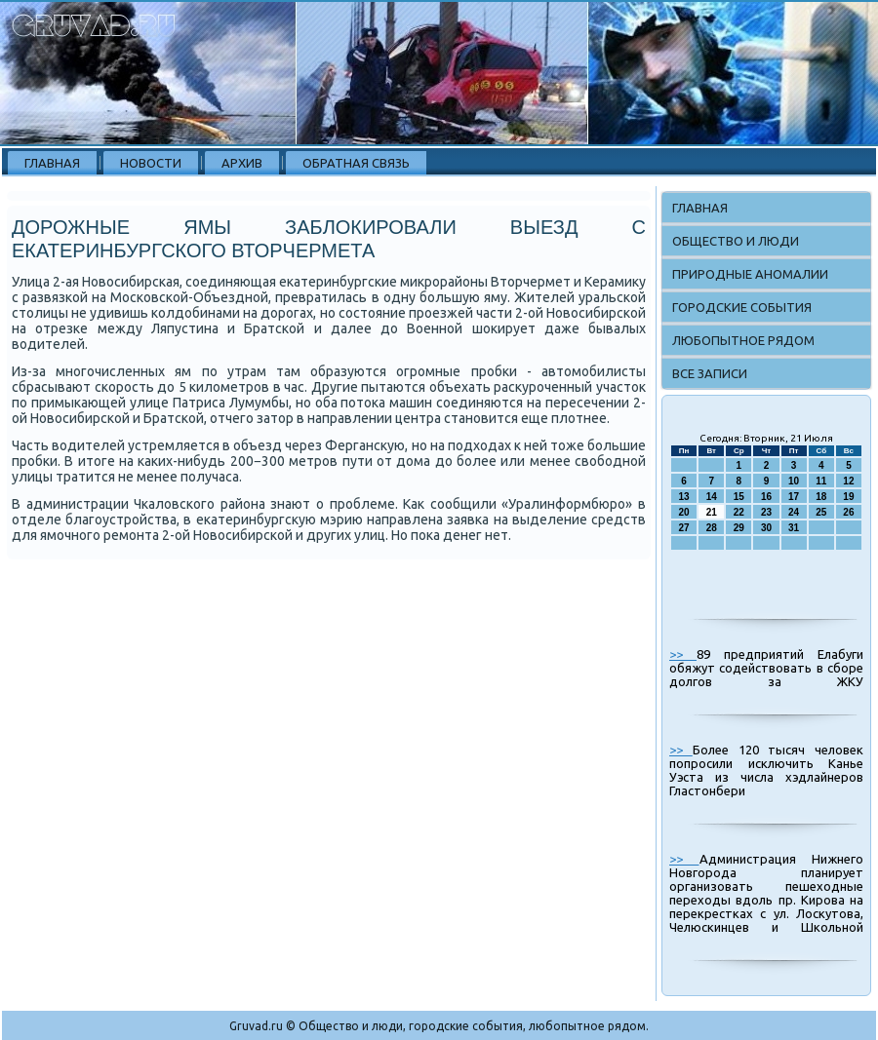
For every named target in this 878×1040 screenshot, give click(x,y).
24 (793, 512)
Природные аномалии (750, 274)
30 (766, 527)
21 (711, 512)
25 (821, 512)
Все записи (709, 373)
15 (739, 496)
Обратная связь (356, 163)
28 (711, 527)
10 (793, 481)
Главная (52, 163)
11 (821, 481)
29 (739, 527)
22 (739, 512)
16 (766, 496)
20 (684, 512)
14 (711, 496)
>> (683, 654)
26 (848, 512)
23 (766, 512)
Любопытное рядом (743, 340)
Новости (150, 163)
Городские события (742, 307)
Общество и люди (735, 241)
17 (793, 496)
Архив (241, 163)
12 (848, 481)
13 (684, 496)
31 (793, 527)
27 (684, 527)
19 (848, 496)
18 (821, 496)
